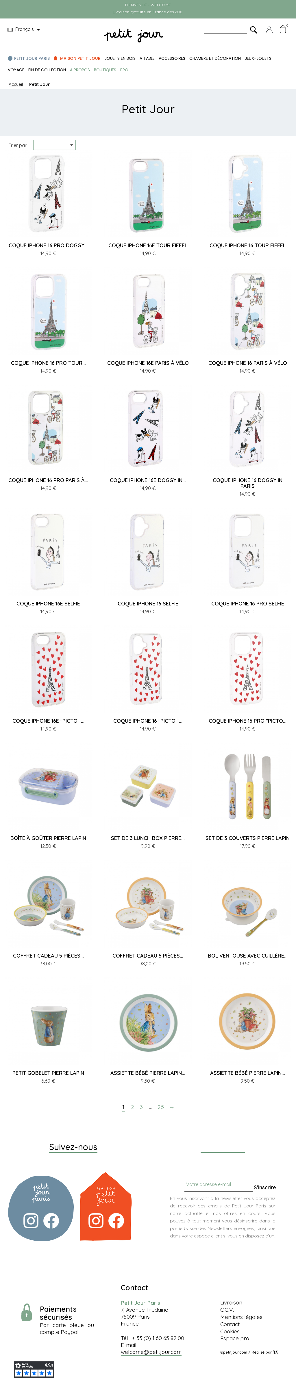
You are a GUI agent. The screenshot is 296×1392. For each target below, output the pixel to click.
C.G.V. (227, 1309)
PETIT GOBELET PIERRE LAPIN (48, 1073)
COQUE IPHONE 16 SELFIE (148, 603)
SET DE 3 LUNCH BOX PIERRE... (148, 838)
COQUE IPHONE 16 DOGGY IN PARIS (247, 483)
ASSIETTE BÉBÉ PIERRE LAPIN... (147, 1073)
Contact (230, 1324)
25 (161, 1107)
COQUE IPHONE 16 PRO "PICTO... (247, 721)
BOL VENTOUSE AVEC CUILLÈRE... (248, 955)
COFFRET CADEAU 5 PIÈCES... (48, 955)
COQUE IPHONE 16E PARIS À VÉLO (148, 363)
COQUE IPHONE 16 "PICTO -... (147, 721)
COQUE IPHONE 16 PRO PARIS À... (48, 480)
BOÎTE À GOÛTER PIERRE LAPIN (48, 838)
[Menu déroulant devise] (25, 29)
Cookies (230, 1331)
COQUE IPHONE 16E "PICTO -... (48, 721)
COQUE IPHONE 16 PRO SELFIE (247, 603)
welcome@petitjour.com (151, 1351)
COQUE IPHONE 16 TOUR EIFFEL (248, 245)
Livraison (231, 1302)
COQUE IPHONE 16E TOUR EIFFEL (147, 245)
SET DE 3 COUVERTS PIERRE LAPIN (248, 838)
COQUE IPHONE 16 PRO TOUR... (48, 363)
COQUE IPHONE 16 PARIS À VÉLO (247, 363)
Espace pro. (235, 1338)
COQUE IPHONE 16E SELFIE (48, 603)
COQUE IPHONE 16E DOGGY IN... (148, 480)
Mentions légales (241, 1316)
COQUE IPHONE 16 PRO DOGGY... (48, 245)
